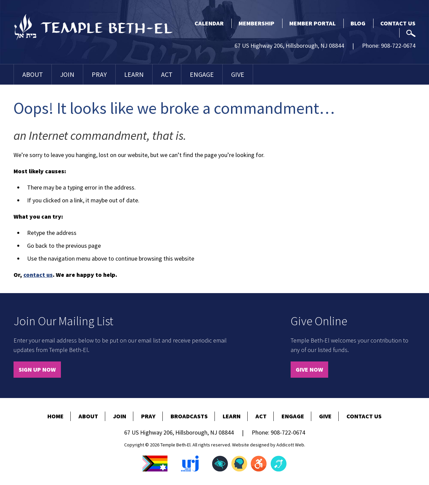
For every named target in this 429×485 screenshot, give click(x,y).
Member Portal (312, 23)
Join (67, 74)
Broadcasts (189, 416)
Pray (99, 74)
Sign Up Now (37, 369)
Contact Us (397, 23)
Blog (358, 23)
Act (167, 74)
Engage (202, 74)
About (32, 74)
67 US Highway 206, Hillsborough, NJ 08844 (289, 45)
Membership (256, 23)
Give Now (309, 369)
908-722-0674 (398, 45)
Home (55, 416)
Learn (134, 74)
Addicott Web (290, 445)
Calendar (209, 23)
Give (237, 74)
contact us (38, 275)
